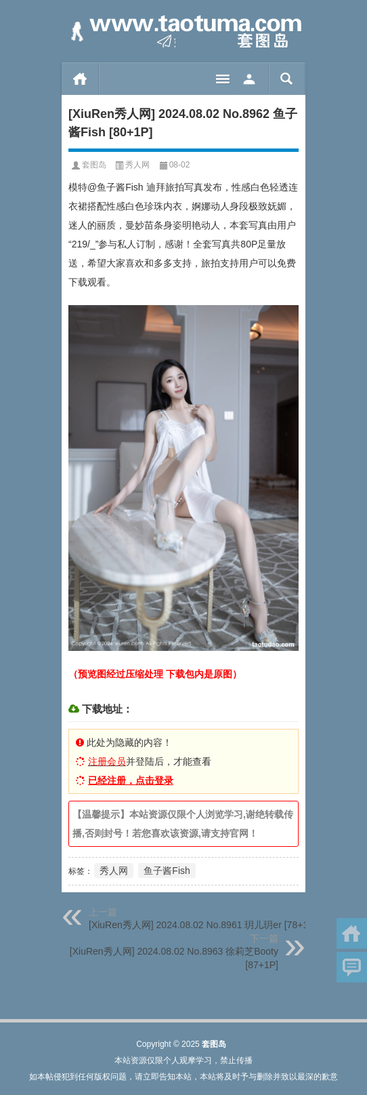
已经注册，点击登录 (130, 780)
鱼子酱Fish (167, 870)
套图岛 (94, 165)
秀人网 (137, 165)
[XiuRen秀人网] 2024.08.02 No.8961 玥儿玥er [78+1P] (203, 924)
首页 (80, 78)
